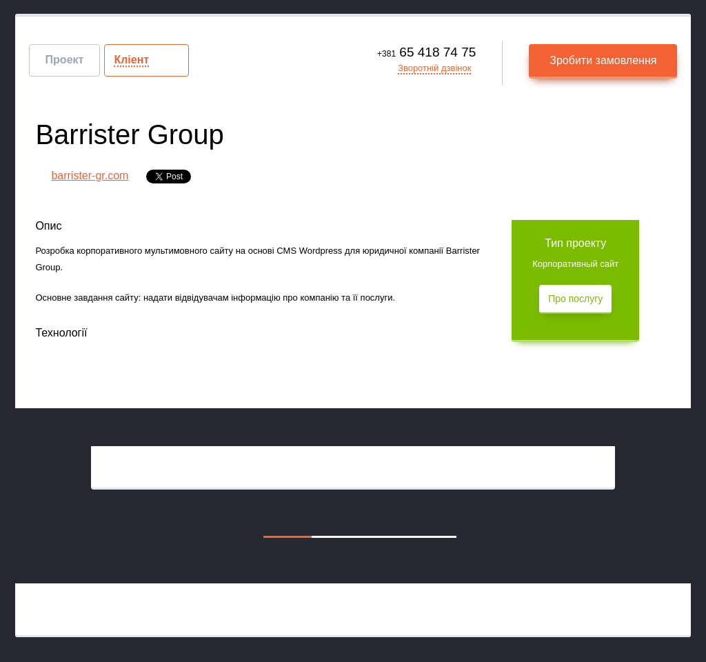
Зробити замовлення (602, 60)
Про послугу (575, 298)
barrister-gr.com (89, 175)
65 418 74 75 (426, 52)
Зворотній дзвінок (434, 68)
